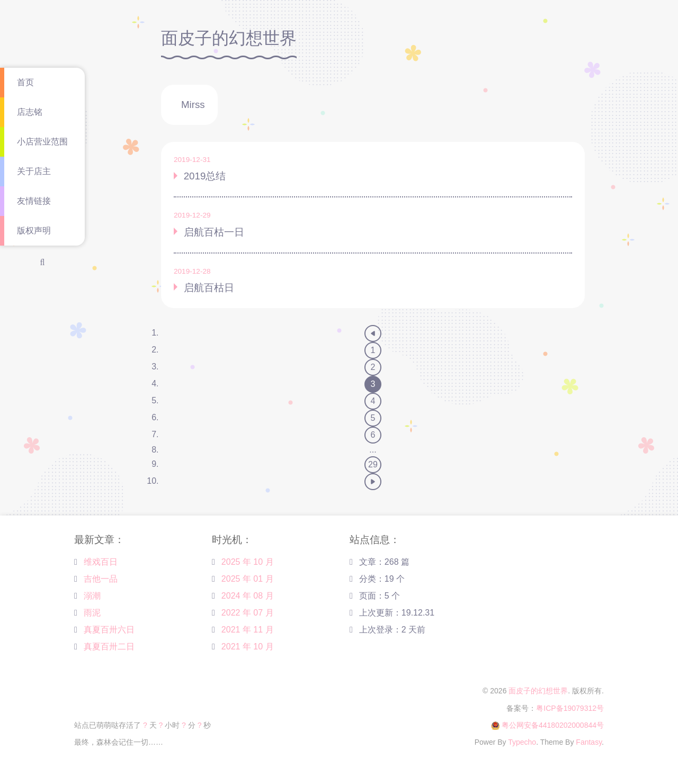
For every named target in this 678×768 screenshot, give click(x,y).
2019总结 (205, 176)
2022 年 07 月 (247, 612)
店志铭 (29, 111)
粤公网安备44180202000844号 (553, 725)
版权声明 (34, 230)
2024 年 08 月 (247, 595)
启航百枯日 (209, 287)
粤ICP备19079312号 (570, 708)
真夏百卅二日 (109, 646)
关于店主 (34, 171)
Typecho (522, 742)
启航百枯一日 (214, 232)
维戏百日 (101, 561)
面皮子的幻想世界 (538, 690)
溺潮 (92, 595)
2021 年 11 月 (247, 629)
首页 (25, 82)
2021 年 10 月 (247, 646)
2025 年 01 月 (247, 578)
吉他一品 (101, 578)
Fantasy (589, 742)
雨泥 (92, 612)
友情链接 (34, 200)
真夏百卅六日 (109, 629)
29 (373, 464)
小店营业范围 (42, 141)
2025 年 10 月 (247, 561)
